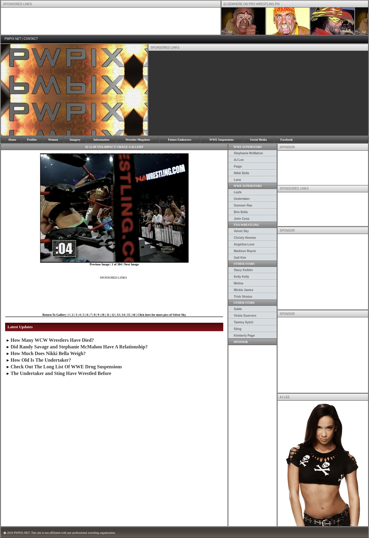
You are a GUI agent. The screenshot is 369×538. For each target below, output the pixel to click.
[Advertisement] (111, 21)
